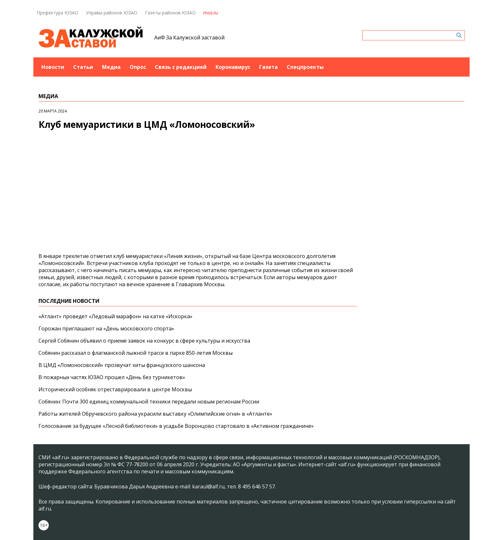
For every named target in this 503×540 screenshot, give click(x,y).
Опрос (138, 67)
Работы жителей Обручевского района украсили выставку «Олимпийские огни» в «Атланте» (155, 413)
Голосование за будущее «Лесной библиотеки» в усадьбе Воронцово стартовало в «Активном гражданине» (176, 425)
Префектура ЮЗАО (57, 13)
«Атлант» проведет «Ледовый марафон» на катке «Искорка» (115, 316)
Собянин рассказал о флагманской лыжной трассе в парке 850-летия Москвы (135, 352)
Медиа (111, 67)
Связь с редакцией (181, 67)
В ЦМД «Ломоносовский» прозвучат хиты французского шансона (121, 365)
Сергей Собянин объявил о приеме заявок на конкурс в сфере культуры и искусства (144, 340)
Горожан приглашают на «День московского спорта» (106, 328)
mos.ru (210, 13)
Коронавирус (233, 67)
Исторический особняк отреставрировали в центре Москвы (115, 389)
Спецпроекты (305, 67)
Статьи (83, 67)
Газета (268, 67)
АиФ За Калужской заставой (189, 37)
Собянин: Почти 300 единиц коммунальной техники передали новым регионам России (148, 401)
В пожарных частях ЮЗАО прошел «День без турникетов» (111, 377)
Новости (52, 67)
